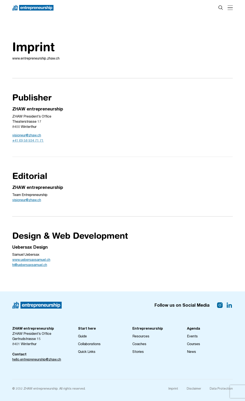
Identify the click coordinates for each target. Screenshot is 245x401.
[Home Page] (33, 7)
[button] (230, 7)
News (191, 351)
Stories (138, 351)
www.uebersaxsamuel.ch (31, 259)
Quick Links (86, 351)
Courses (193, 344)
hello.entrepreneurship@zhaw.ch (36, 359)
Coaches (139, 344)
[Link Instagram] (219, 305)
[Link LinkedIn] (229, 305)
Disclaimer (194, 388)
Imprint (173, 388)
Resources (140, 336)
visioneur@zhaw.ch (26, 135)
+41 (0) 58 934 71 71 (28, 140)
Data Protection (221, 388)
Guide (82, 336)
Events (192, 336)
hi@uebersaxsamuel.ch (29, 265)
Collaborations (89, 344)
